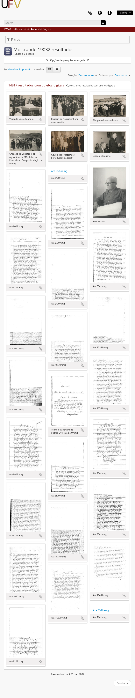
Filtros (13, 39)
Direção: (72, 75)
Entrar (123, 13)
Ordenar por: (106, 75)
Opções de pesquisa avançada (67, 60)
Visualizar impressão (17, 69)
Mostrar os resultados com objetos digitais (90, 85)
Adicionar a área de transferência (40, 119)
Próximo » (122, 683)
